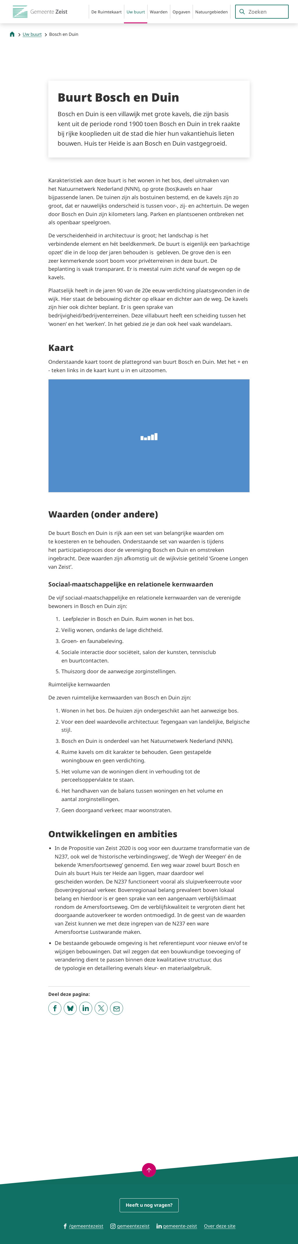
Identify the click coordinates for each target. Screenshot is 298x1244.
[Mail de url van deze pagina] (116, 1121)
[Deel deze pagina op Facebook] (54, 1121)
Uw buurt (32, 34)
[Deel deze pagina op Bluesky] (70, 1121)
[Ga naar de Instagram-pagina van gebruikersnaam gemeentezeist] (130, 1225)
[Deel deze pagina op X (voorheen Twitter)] (101, 1121)
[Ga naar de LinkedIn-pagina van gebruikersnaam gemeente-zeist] (177, 1225)
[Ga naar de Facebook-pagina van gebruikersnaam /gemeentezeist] (83, 1225)
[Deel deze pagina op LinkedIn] (85, 1121)
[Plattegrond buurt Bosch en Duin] (149, 435)
